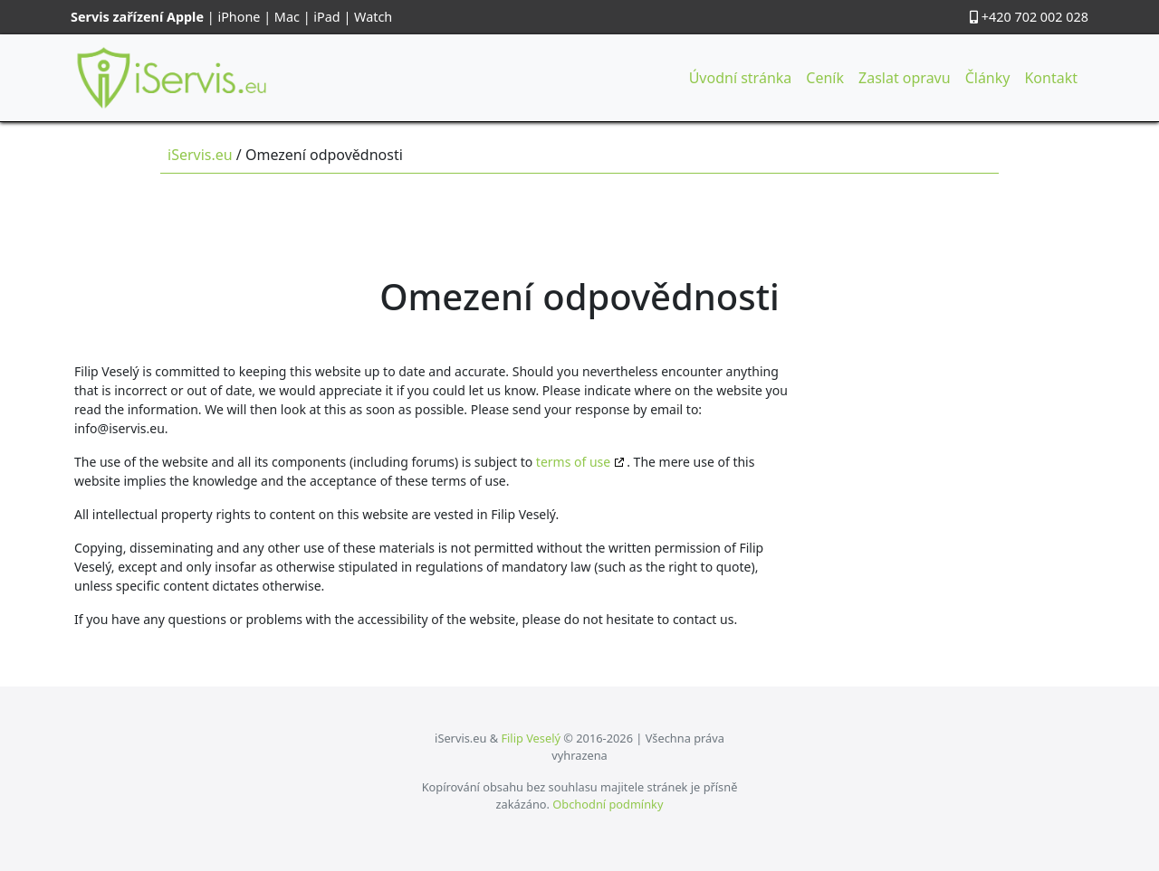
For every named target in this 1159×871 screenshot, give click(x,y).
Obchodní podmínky (607, 804)
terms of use (573, 461)
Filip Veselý (530, 738)
